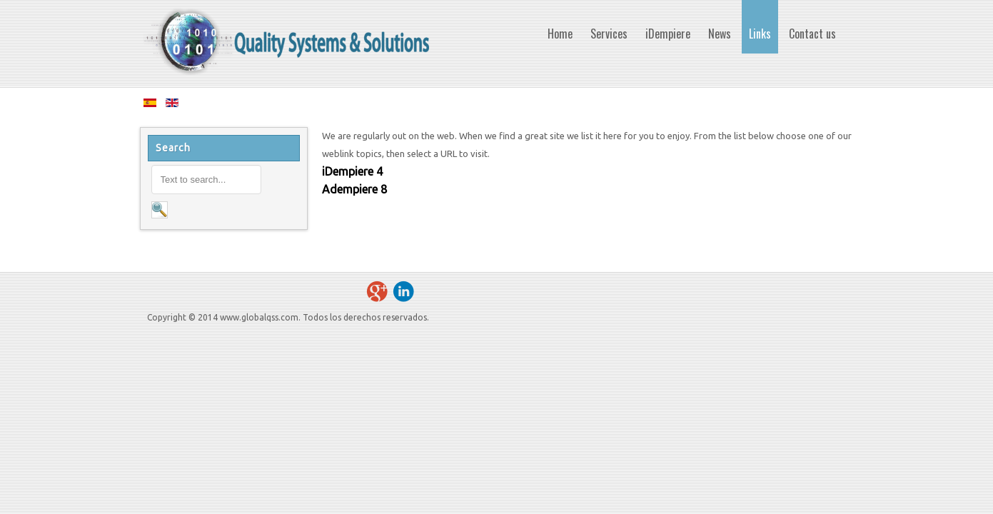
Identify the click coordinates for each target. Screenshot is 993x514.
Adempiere (350, 189)
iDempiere (347, 171)
